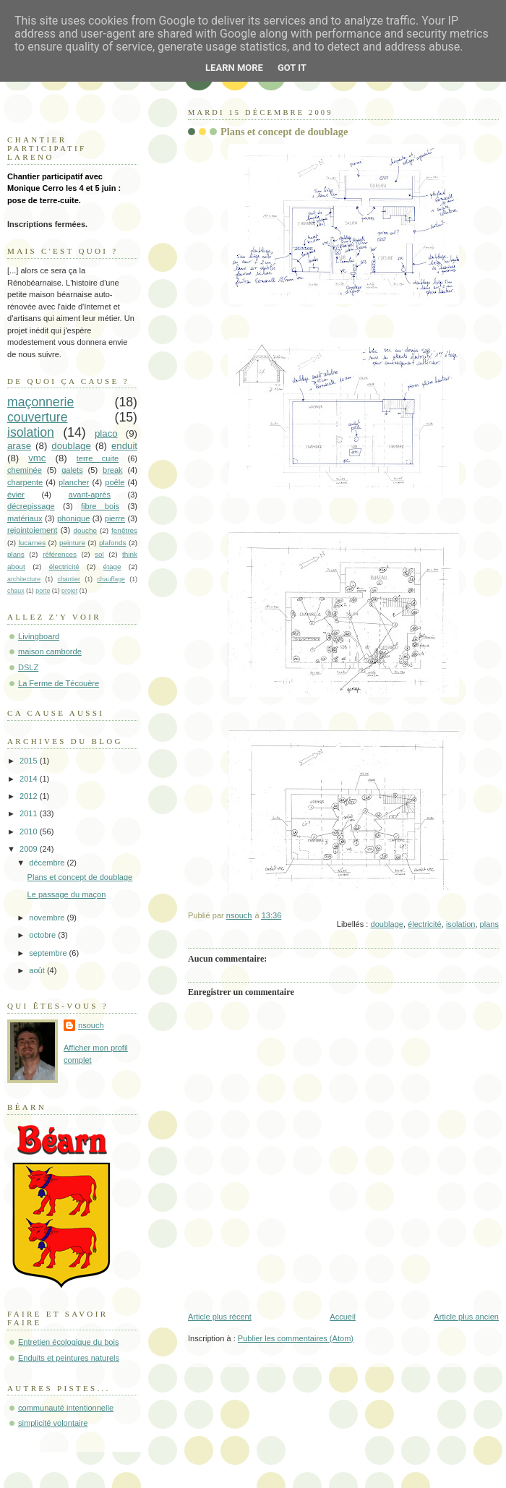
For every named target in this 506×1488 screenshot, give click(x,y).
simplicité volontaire (52, 1423)
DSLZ (28, 667)
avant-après (90, 494)
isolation (461, 924)
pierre (115, 518)
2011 (30, 813)
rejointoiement (32, 530)
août (38, 970)
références (60, 554)
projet (69, 590)
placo (106, 433)
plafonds (112, 543)
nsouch (91, 1025)
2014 (30, 778)
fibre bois (100, 506)
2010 (30, 831)
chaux (16, 590)
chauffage (111, 579)
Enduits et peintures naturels (68, 1358)
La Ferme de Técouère (58, 683)
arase (19, 445)
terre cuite (98, 458)
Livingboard (38, 636)
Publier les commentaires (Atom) (295, 1338)
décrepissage (31, 506)
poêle (114, 482)
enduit (124, 445)
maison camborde (50, 651)
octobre (43, 935)
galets (71, 470)
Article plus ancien (466, 1316)
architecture (23, 579)
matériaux (25, 518)
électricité (425, 924)
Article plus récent (220, 1316)
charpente (25, 482)
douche (85, 530)
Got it (292, 67)
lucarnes (32, 543)
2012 (30, 796)
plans (489, 924)
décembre (48, 862)
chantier (69, 579)
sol (99, 554)
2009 (30, 849)
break (113, 470)
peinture (72, 543)
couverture (37, 417)
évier (16, 494)
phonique (73, 518)
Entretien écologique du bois (68, 1342)
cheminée (24, 470)
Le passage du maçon (66, 894)
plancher (74, 482)
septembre (49, 953)
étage (112, 566)
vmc (37, 458)
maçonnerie (40, 402)
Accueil (343, 1316)
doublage (386, 924)
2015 (30, 760)
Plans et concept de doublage (80, 877)
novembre (48, 917)
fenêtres (124, 530)
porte (42, 590)
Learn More (234, 67)
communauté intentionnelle (65, 1407)
